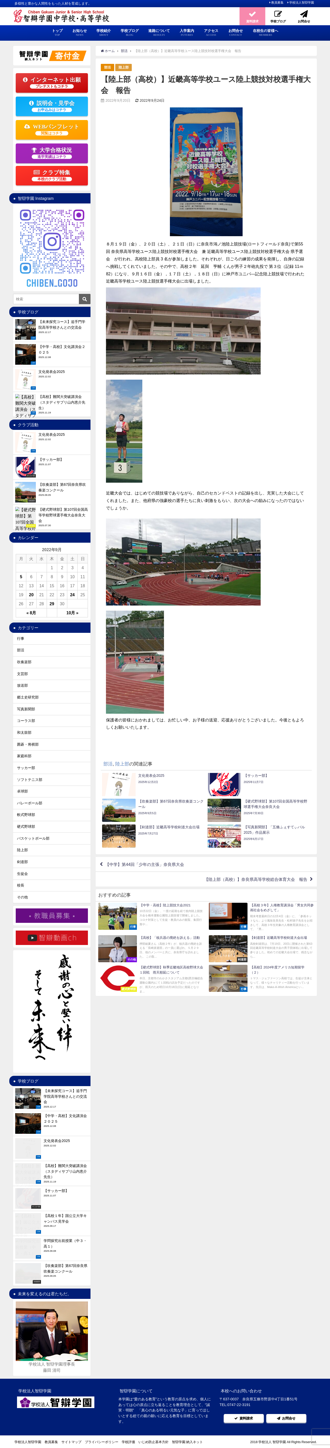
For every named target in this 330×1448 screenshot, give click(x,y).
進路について (159, 33)
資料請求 (243, 1418)
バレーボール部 (29, 803)
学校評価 (128, 1441)
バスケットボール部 (33, 838)
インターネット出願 (52, 83)
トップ (57, 33)
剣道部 (22, 862)
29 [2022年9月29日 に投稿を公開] (52, 604)
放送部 (22, 685)
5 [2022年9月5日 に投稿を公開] (21, 577)
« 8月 (31, 613)
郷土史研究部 (28, 697)
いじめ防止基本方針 (153, 1441)
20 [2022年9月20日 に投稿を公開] (31, 595)
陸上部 (124, 67)
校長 (20, 885)
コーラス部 (26, 720)
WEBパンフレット (52, 129)
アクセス (211, 33)
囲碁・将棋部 (28, 744)
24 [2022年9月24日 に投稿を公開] (72, 595)
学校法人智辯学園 (301, 2)
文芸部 (22, 674)
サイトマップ (71, 1441)
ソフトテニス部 (29, 779)
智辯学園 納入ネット (187, 1441)
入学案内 (186, 33)
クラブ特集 (52, 175)
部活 (107, 67)
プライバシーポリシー (101, 1441)
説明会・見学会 (52, 106)
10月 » (73, 613)
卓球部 (22, 791)
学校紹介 (103, 33)
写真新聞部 (26, 709)
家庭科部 (24, 756)
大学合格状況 (52, 153)
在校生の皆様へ (265, 33)
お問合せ (235, 33)
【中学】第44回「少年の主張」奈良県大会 (144, 864)
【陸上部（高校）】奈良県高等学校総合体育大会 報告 (255, 879)
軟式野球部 (26, 814)
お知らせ (79, 33)
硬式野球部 (26, 826)
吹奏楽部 (24, 662)
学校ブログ (130, 33)
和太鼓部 (24, 732)
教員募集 (277, 2)
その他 (22, 897)
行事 (20, 638)
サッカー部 (26, 768)
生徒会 (22, 873)
